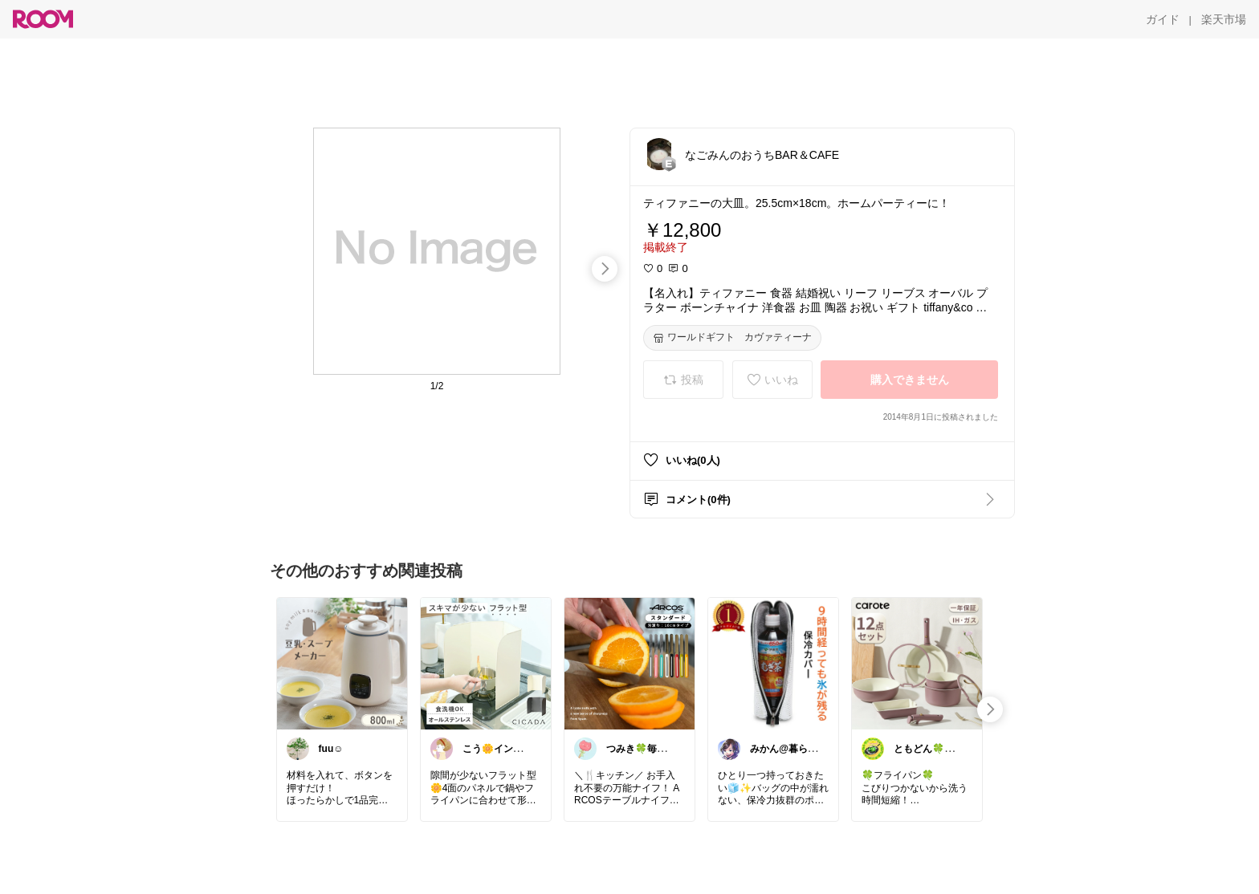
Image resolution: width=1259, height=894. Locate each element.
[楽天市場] (1223, 19)
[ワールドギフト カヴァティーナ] (732, 338)
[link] (342, 663)
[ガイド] (1163, 19)
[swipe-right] (604, 269)
